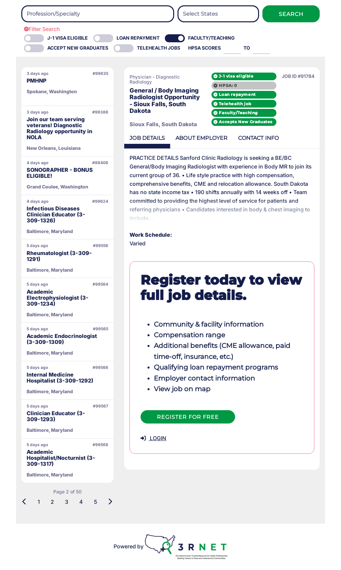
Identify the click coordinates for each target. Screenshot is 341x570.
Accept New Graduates (77, 48)
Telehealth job (235, 103)
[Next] (110, 502)
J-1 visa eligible (236, 76)
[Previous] (24, 502)
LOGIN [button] (153, 438)
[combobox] (97, 13)
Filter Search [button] (42, 29)
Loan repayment (237, 94)
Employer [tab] (201, 138)
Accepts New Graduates (245, 121)
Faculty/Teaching (211, 38)
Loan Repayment (138, 38)
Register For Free (188, 417)
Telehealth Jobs (158, 48)
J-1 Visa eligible (67, 38)
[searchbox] (63, 14)
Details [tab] (147, 138)
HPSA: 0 (228, 85)
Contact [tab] (258, 138)
